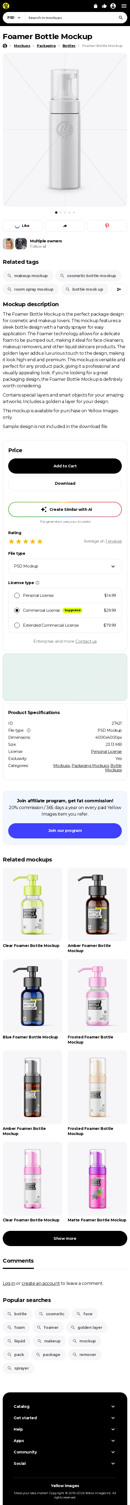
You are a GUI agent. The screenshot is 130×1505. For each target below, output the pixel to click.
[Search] (120, 17)
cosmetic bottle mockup (88, 275)
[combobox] (76, 17)
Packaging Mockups (90, 765)
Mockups (61, 765)
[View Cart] (95, 6)
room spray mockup (30, 289)
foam (16, 1327)
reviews (114, 541)
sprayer (18, 1368)
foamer (47, 1327)
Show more (65, 1238)
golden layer (86, 1327)
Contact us (86, 641)
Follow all (38, 246)
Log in (9, 1283)
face (84, 1313)
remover (84, 1354)
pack (15, 1354)
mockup (84, 1341)
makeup (49, 1341)
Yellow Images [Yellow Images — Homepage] (65, 1485)
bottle (17, 1313)
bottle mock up (84, 289)
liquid (16, 1341)
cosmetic (51, 1313)
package (48, 1354)
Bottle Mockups (113, 767)
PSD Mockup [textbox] (26, 566)
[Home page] (5, 46)
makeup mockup (27, 275)
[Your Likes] (104, 6)
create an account (41, 1283)
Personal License (106, 751)
